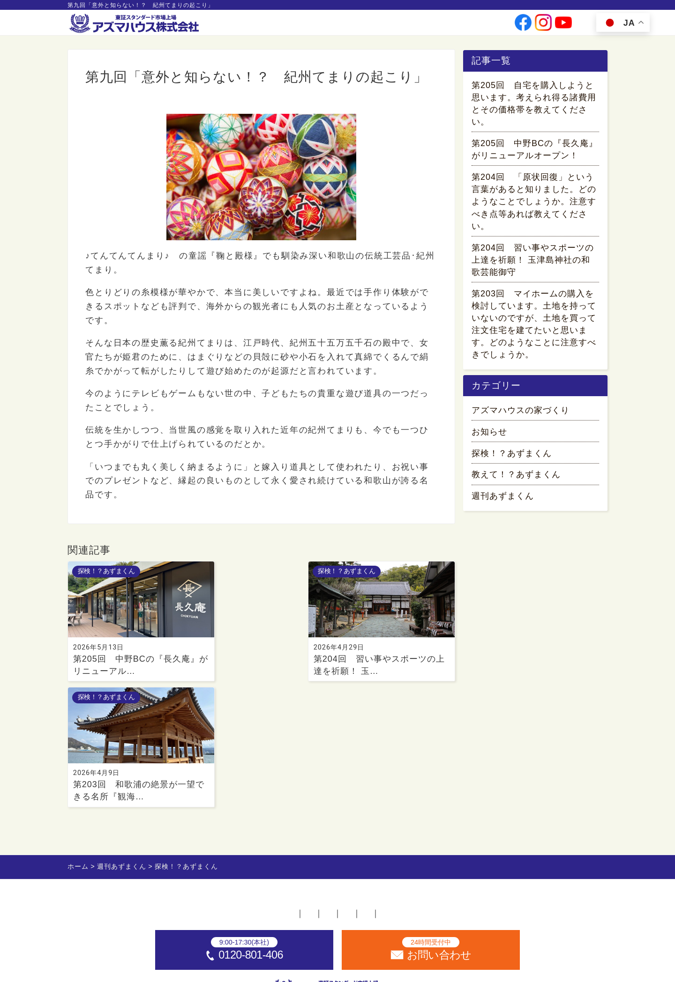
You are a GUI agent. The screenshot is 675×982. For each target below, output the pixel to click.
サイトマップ (511, 794)
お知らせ (489, 436)
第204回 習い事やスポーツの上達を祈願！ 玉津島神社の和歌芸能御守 (533, 262)
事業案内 (323, 26)
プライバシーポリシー (425, 794)
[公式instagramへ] (543, 26)
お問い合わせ (478, 26)
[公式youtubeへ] (563, 26)
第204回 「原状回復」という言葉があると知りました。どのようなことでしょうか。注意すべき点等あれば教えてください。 (534, 203)
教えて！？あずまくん (516, 479)
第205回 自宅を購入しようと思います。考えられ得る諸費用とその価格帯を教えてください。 (534, 105)
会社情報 (358, 26)
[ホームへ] (135, 24)
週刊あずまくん (503, 501)
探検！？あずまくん (121, 107)
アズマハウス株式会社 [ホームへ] (355, 970)
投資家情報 (397, 26)
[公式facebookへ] (523, 26)
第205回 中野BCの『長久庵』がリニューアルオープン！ (535, 151)
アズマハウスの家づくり (521, 415)
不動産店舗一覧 (211, 794)
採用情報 (436, 26)
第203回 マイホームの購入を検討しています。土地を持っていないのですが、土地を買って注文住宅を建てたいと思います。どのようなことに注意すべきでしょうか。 (534, 326)
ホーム (151, 794)
